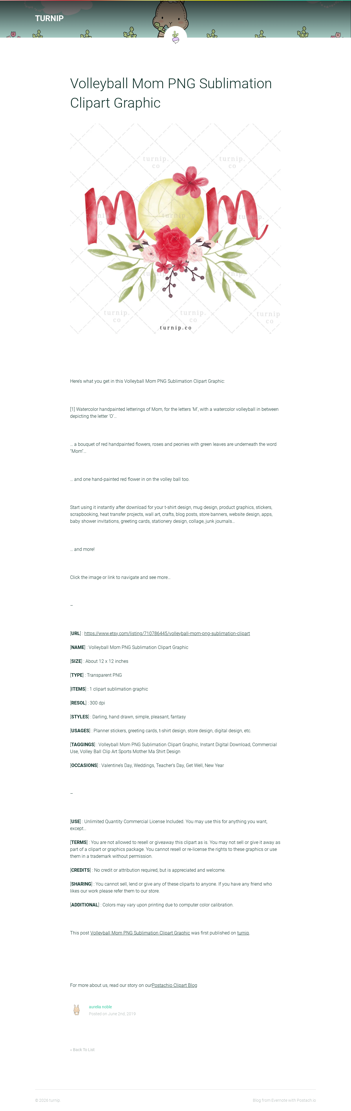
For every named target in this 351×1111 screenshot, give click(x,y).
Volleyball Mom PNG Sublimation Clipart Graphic (140, 933)
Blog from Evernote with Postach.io (284, 1100)
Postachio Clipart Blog (174, 985)
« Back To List (82, 1049)
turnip (49, 18)
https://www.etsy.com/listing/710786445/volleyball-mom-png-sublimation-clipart (167, 633)
